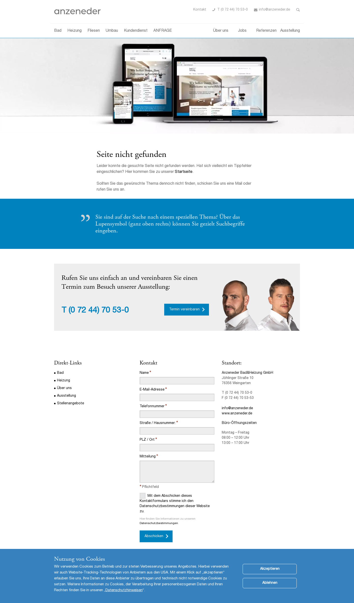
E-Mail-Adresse (152, 390)
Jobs (242, 31)
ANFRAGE (162, 31)
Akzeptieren (270, 569)
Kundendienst (136, 31)
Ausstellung (290, 31)
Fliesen (94, 31)
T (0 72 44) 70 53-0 (232, 10)
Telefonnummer (152, 406)
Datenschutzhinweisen (124, 590)
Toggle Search (298, 10)
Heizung (74, 31)
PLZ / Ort (147, 440)
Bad (57, 31)
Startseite (183, 172)
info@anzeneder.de (274, 10)
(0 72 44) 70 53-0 (99, 311)
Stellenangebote (70, 403)
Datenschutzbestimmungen (159, 523)
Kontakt (199, 10)
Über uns (220, 31)
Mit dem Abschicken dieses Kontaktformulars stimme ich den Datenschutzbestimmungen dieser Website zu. (175, 503)
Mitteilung (148, 456)
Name (144, 373)
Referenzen (266, 31)
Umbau (112, 31)
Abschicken (154, 536)
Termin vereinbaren (184, 309)
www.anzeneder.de (237, 413)
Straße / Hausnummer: (158, 423)
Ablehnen (269, 583)
